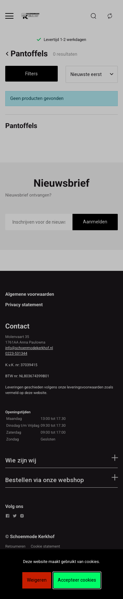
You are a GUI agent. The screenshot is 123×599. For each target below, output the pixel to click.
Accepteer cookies (77, 580)
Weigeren (37, 580)
